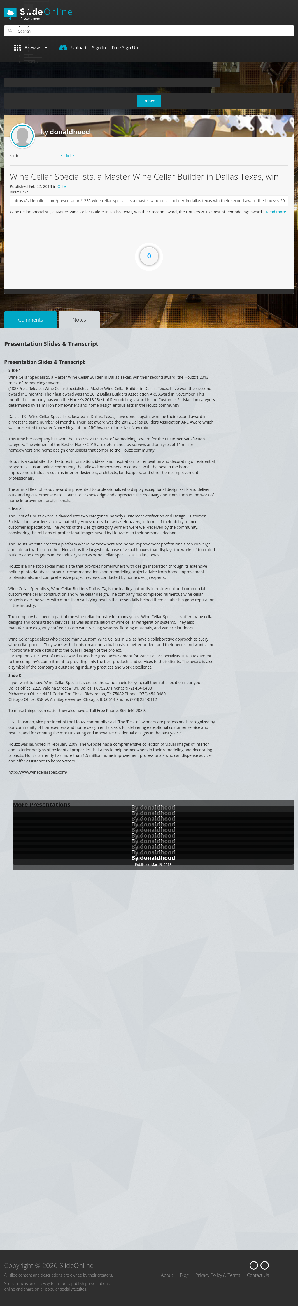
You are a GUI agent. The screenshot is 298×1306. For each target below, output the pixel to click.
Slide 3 (14, 675)
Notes (79, 319)
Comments (30, 319)
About (167, 1275)
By (135, 858)
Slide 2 (14, 509)
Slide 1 (14, 370)
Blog (184, 1275)
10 (29, 56)
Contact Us (258, 1275)
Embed (149, 100)
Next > (32, 61)
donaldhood (70, 131)
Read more (276, 211)
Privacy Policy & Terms (217, 1275)
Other (62, 186)
